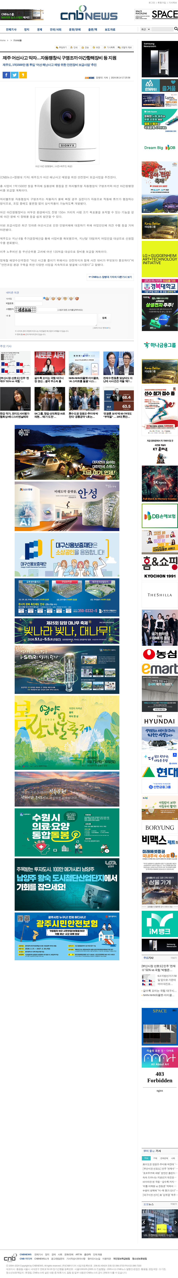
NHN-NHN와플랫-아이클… (159, 995)
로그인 (152, 2)
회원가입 (162, 2)
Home (3, 40)
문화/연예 (68, 1254)
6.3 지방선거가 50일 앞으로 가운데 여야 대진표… (167, 979)
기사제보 (173, 2)
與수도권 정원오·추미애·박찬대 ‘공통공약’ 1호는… (83, 415)
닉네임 (9, 299)
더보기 (174, 958)
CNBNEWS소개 (41, 1258)
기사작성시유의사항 (75, 1258)
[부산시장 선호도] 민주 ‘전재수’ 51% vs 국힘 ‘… (14, 380)
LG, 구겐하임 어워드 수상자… (160, 1235)
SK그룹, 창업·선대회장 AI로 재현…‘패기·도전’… (49, 415)
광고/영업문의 (57, 1258)
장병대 (99, 77)
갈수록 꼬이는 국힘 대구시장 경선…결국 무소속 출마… (49, 381)
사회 (60, 1254)
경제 (53, 1254)
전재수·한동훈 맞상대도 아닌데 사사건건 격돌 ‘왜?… (117, 380)
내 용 (8, 316)
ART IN (79, 1254)
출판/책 (87, 1254)
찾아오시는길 (94, 1258)
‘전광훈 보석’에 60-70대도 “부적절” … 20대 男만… (117, 415)
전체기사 (38, 1254)
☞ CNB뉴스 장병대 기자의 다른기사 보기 (110, 277)
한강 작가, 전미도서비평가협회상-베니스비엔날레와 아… (14, 416)
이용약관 (106, 1258)
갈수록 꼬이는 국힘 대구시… (160, 990)
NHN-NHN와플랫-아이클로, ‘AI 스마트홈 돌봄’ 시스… (84, 380)
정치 (47, 1254)
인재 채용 (97, 1254)
